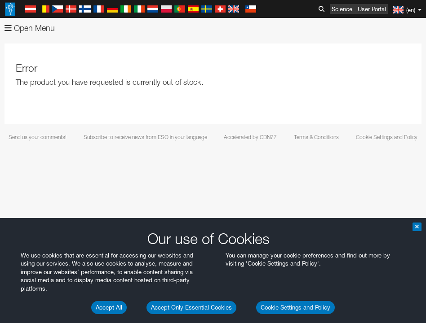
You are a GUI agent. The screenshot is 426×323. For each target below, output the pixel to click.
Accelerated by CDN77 (250, 137)
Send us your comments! (38, 137)
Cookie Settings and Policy (295, 307)
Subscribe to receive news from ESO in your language (145, 137)
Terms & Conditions (316, 137)
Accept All (109, 307)
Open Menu (29, 28)
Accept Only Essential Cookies (191, 307)
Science (342, 9)
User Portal (372, 9)
